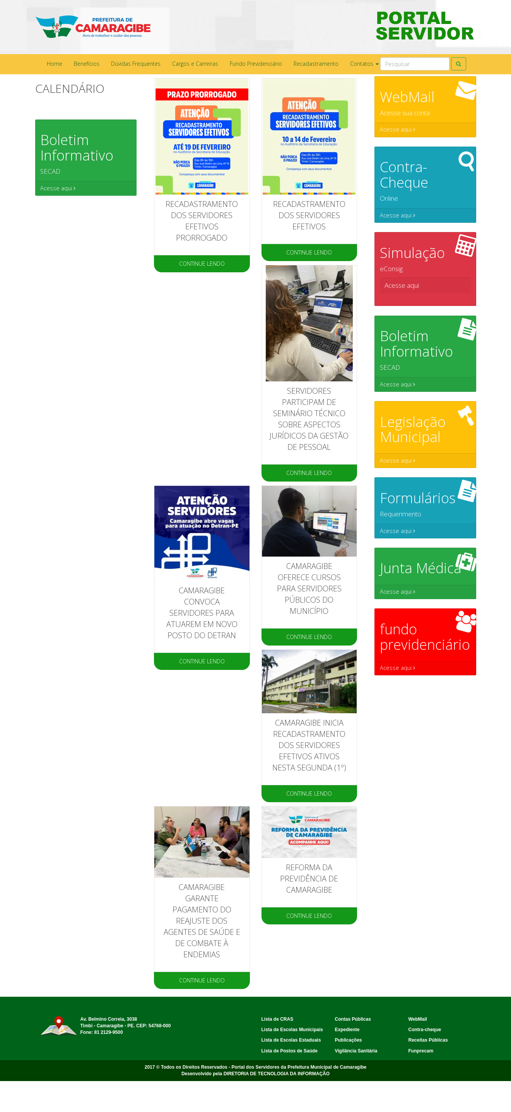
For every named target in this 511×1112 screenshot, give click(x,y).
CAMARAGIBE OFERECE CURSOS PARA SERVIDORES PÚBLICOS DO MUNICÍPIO (309, 588)
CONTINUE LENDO (202, 263)
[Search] (414, 63)
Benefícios (86, 63)
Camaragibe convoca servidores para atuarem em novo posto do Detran (202, 613)
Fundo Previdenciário (256, 63)
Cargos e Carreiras (195, 63)
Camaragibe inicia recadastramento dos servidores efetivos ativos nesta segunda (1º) (309, 745)
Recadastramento (316, 63)
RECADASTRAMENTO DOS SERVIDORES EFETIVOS (309, 215)
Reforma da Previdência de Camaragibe (309, 878)
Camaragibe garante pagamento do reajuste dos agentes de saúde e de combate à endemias (202, 921)
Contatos (364, 63)
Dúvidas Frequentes (136, 63)
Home (54, 63)
